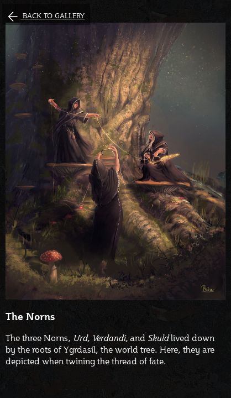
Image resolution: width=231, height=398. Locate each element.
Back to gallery (54, 15)
